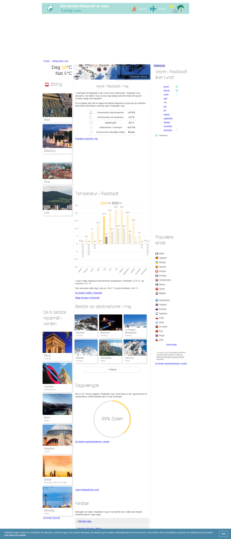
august (166, 114)
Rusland (162, 309)
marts (166, 94)
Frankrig (47, 359)
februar (167, 90)
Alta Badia (106, 357)
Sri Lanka (163, 326)
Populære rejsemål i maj (86, 139)
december (168, 130)
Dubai (47, 479)
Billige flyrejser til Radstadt (87, 298)
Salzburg (49, 150)
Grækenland (164, 300)
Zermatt (80, 332)
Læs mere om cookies (15, 535)
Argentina (163, 313)
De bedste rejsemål (51, 518)
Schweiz (162, 271)
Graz (47, 181)
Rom (47, 417)
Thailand (162, 304)
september (168, 118)
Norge (161, 335)
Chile (161, 340)
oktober (167, 122)
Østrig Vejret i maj (60, 61)
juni (165, 106)
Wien (47, 119)
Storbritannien (50, 389)
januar (166, 87)
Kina (161, 331)
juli (165, 110)
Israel (161, 322)
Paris (47, 355)
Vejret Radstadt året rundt (87, 490)
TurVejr (46, 61)
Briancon (105, 332)
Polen (161, 318)
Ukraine (162, 262)
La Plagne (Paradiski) (130, 331)
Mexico (162, 284)
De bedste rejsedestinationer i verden (92, 442)
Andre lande (171, 344)
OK (224, 533)
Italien (46, 420)
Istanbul (49, 448)
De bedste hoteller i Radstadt (88, 293)
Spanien (162, 267)
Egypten (162, 293)
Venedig (49, 510)
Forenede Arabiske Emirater (55, 482)
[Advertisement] (115, 37)
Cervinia (129, 357)
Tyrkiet (47, 451)
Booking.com (159, 65)
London (49, 386)
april (165, 98)
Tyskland (163, 258)
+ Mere (112, 369)
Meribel (80, 357)
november (168, 126)
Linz (46, 212)
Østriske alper (85, 521)
